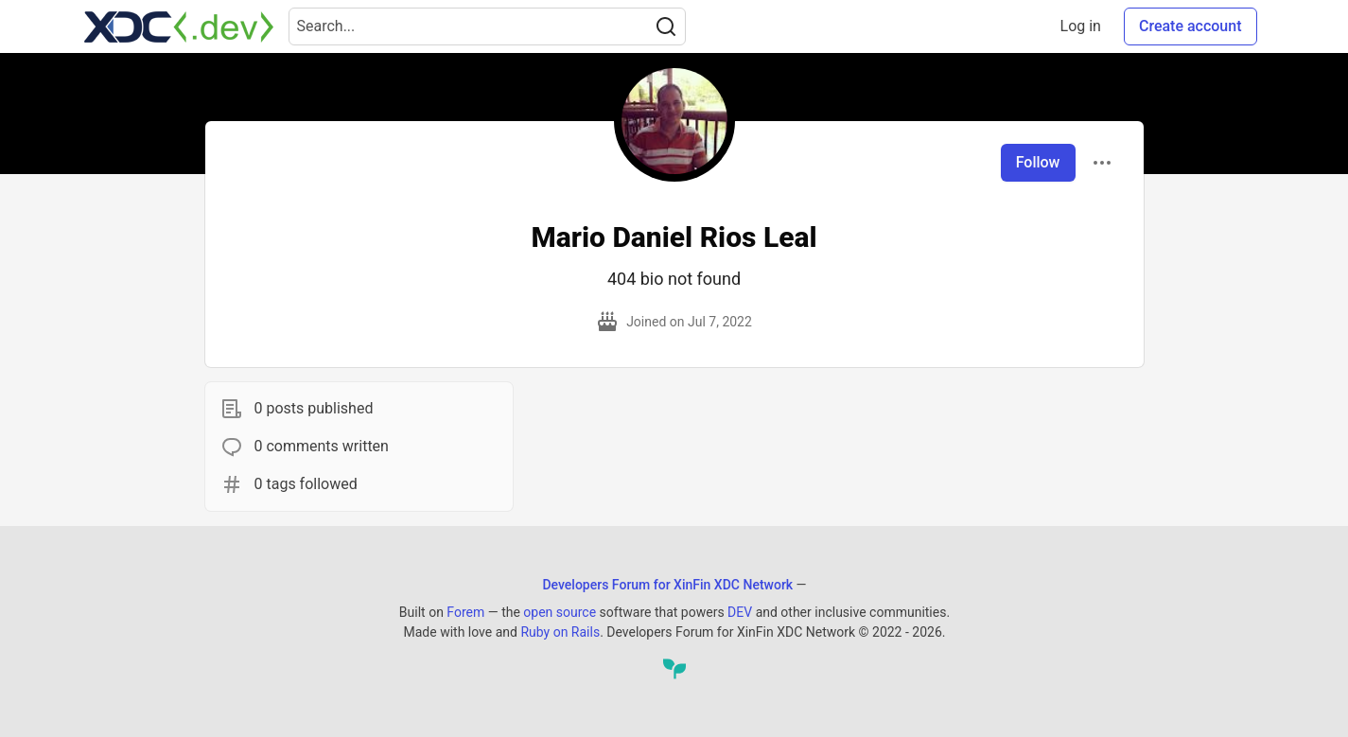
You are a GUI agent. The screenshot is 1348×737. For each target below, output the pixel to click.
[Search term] (487, 26)
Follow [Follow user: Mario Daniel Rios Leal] (1038, 162)
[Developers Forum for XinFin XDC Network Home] (178, 26)
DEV (739, 612)
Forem (465, 612)
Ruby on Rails (560, 632)
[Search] (666, 26)
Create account (1190, 26)
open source (559, 612)
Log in (1080, 26)
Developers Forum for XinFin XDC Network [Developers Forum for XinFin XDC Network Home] (667, 584)
